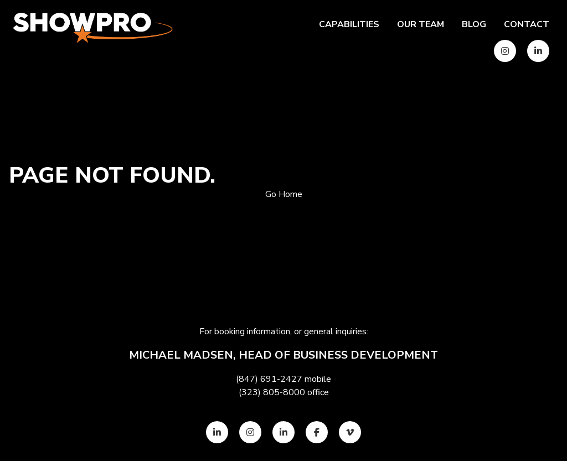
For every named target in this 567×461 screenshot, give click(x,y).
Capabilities (349, 24)
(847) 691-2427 (269, 379)
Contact (526, 24)
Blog (474, 24)
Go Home (283, 194)
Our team (420, 24)
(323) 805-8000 (272, 392)
